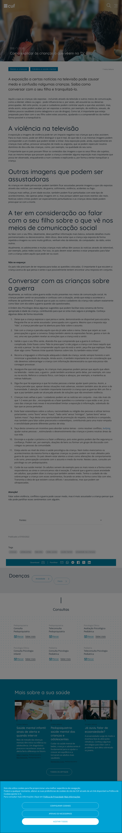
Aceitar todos (60, 821)
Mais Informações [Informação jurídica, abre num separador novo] (72, 796)
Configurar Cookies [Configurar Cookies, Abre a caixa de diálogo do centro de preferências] (60, 806)
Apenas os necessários (60, 813)
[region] (61, 807)
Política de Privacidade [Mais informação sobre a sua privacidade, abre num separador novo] (53, 796)
